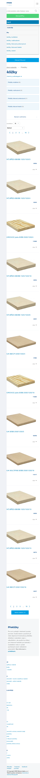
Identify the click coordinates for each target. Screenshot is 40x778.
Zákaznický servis (6, 755)
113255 (35, 397)
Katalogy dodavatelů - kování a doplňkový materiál (14, 679)
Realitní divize (4, 726)
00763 (35, 280)
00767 (35, 319)
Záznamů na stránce (6, 123)
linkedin (9, 768)
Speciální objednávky (6, 705)
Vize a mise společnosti (7, 724)
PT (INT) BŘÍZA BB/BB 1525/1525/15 (17, 548)
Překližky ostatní (10, 50)
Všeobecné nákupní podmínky (9, 739)
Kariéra (3, 729)
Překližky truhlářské (11, 37)
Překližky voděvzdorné (12, 40)
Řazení (3, 128)
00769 (35, 513)
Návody (3, 695)
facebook (24, 766)
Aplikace (3, 700)
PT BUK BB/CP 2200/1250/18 (14, 587)
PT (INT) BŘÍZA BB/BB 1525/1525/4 (16, 198)
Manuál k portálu (5, 683)
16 (25, 133)
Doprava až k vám (6, 702)
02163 (35, 202)
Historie (3, 719)
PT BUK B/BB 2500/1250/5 (13, 431)
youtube (16, 768)
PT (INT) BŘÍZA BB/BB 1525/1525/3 (16, 159)
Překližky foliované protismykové (15, 44)
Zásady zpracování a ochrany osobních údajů (13, 731)
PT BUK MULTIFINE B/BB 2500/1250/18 (18, 470)
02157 (35, 591)
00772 (35, 552)
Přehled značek (5, 736)
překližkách (11, 651)
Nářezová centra (5, 757)
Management (4, 721)
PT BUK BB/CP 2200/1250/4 (14, 354)
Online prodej (4, 707)
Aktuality (9, 766)
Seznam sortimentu (25, 117)
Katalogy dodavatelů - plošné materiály (11, 681)
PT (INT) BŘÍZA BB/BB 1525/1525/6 (16, 315)
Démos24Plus (20, 16)
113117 (35, 474)
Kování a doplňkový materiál (8, 664)
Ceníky (3, 693)
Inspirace (17, 766)
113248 (35, 241)
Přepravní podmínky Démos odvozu (10, 743)
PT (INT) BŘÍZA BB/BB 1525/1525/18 (17, 276)
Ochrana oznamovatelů (7, 741)
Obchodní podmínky (6, 734)
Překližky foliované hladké (13, 47)
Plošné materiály (7, 27)
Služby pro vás (5, 710)
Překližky (6, 32)
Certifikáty (3, 698)
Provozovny (4, 753)
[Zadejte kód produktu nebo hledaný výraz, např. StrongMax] (20, 11)
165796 (35, 435)
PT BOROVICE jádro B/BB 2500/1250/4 (18, 237)
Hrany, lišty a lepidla (6, 669)
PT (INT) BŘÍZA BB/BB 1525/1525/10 (17, 509)
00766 (35, 163)
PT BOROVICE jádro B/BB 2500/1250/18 (18, 393)
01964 (35, 358)
